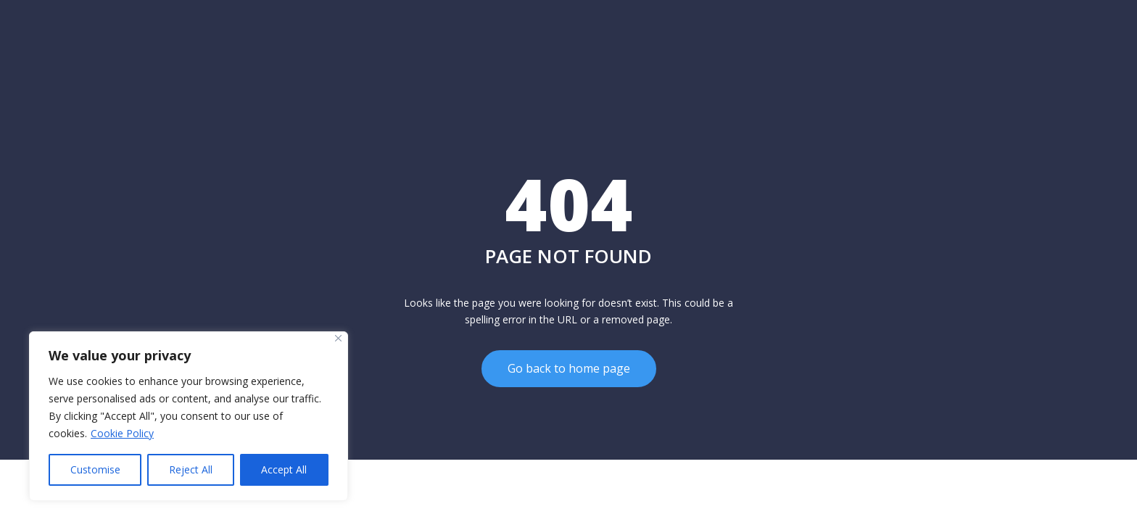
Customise (95, 469)
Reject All (190, 469)
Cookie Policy (122, 433)
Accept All (284, 469)
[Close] (338, 338)
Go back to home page (569, 368)
